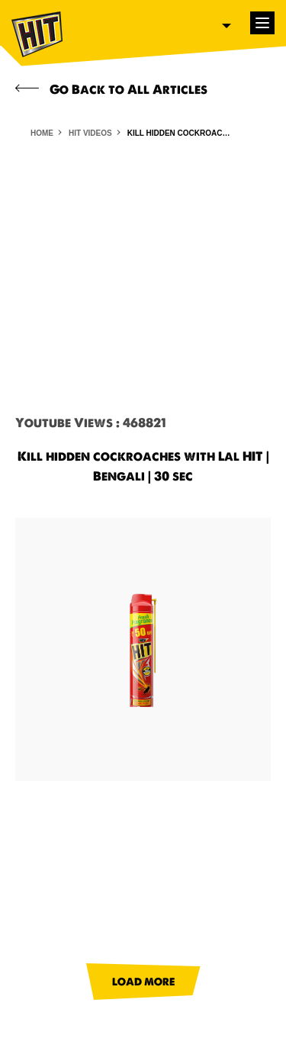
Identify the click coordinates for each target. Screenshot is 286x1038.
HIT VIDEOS (90, 133)
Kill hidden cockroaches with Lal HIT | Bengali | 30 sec (180, 133)
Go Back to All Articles (111, 89)
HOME (42, 133)
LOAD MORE (143, 981)
